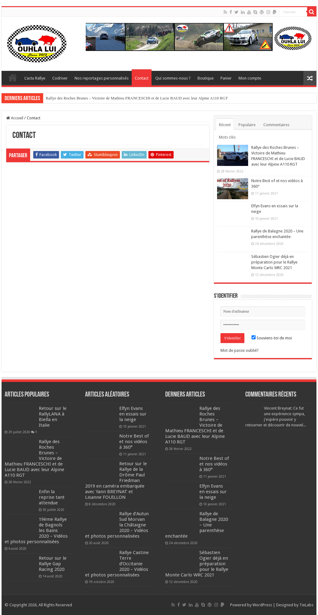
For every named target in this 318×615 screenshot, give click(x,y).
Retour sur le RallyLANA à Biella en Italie (52, 417)
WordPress (262, 605)
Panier (226, 78)
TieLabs (306, 605)
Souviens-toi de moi (272, 338)
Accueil (14, 118)
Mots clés (227, 137)
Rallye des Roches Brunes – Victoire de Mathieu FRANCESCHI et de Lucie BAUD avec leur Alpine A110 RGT (137, 98)
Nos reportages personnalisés (102, 78)
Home (13, 77)
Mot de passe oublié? (239, 350)
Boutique (206, 78)
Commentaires (276, 124)
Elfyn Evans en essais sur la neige (133, 414)
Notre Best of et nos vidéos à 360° (134, 441)
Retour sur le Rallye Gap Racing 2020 (52, 563)
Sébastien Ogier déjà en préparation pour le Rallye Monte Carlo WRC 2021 (274, 262)
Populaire (247, 124)
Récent (225, 124)
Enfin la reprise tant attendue (52, 497)
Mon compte (249, 78)
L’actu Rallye (35, 78)
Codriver (60, 78)
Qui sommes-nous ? (173, 78)
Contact (141, 78)
